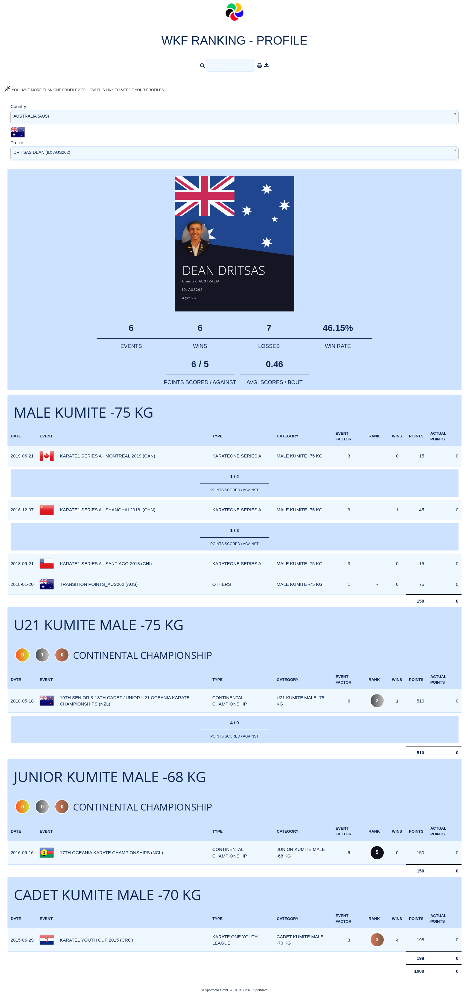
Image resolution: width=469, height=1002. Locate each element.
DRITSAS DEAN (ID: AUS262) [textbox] (41, 152)
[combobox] (234, 117)
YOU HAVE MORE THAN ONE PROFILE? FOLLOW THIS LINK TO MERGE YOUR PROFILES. (84, 90)
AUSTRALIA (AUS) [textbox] (31, 116)
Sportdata (260, 992)
